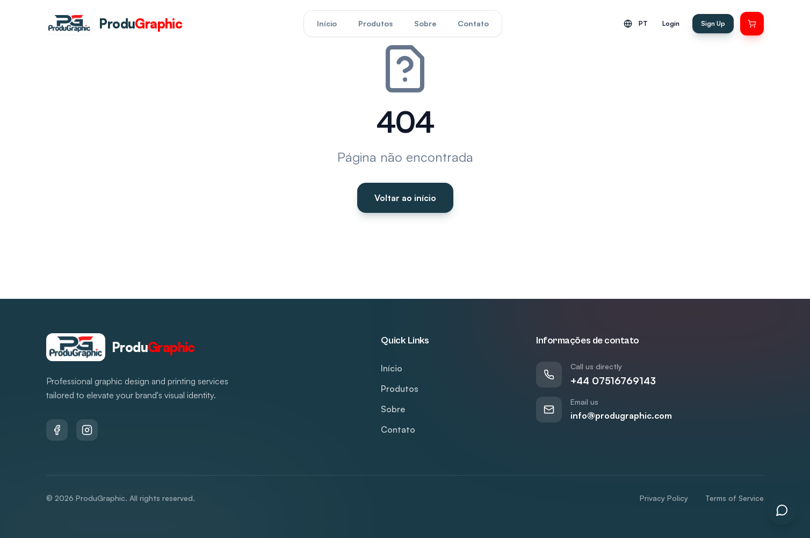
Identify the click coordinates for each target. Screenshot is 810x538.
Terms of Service (734, 498)
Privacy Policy (664, 498)
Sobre (425, 23)
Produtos (375, 23)
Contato (473, 23)
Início (327, 23)
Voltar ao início (405, 197)
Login (670, 23)
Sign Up (713, 23)
